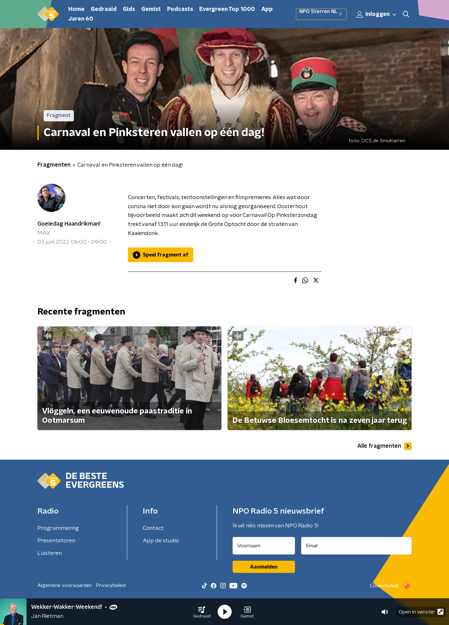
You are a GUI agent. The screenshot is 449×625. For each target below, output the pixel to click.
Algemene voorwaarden (64, 585)
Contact (153, 528)
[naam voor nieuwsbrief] (264, 545)
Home (76, 9)
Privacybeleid (111, 585)
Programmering (58, 528)
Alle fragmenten (384, 446)
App (267, 9)
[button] (202, 612)
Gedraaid (104, 9)
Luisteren (49, 553)
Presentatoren (56, 541)
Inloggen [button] (376, 14)
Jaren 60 (80, 19)
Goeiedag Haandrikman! (68, 224)
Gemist (151, 9)
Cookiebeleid (384, 585)
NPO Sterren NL (321, 14)
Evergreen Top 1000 (227, 9)
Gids (129, 9)
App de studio (161, 541)
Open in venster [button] (421, 612)
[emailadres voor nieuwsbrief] (356, 545)
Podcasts (180, 9)
